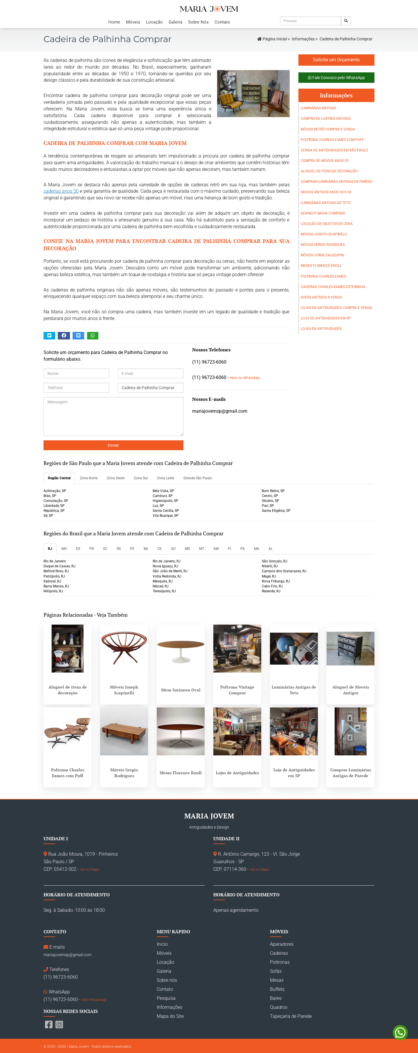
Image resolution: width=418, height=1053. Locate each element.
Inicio (162, 944)
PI (229, 549)
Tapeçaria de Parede (291, 1016)
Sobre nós (167, 980)
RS (119, 549)
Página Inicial (272, 39)
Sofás (276, 971)
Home (114, 22)
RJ (50, 549)
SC (105, 549)
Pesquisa (166, 998)
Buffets (277, 989)
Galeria (175, 22)
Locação (154, 22)
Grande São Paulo (197, 478)
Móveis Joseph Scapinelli (324, 234)
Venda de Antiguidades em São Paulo (334, 150)
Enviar (113, 445)
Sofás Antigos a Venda (321, 297)
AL (271, 549)
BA (146, 549)
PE (132, 549)
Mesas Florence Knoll (321, 266)
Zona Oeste (116, 478)
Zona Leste (165, 478)
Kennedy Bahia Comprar (323, 213)
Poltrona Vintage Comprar (237, 690)
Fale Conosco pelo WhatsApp (336, 77)
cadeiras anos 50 (61, 191)
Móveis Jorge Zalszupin (322, 255)
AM (216, 549)
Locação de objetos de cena (327, 224)
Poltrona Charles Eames (323, 276)
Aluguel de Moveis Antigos (350, 690)
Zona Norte (89, 478)
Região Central (59, 478)
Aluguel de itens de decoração (329, 171)
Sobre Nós (198, 22)
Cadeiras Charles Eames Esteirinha (333, 287)
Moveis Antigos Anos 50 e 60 (326, 192)
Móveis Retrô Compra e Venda (328, 129)
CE (159, 549)
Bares (276, 998)
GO (173, 549)
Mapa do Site (170, 1016)
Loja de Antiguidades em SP (326, 318)
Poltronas (280, 962)
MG (64, 549)
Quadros (278, 1007)
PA (242, 549)
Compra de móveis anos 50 (325, 161)
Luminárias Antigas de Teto (326, 203)
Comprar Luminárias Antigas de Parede (336, 182)
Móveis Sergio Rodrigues (323, 245)
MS (187, 549)
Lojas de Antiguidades (321, 329)
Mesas (277, 980)
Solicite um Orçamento (336, 59)
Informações (303, 39)
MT (201, 549)
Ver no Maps (89, 870)
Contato (222, 22)
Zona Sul (141, 478)
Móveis (133, 22)
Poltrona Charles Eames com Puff (332, 140)
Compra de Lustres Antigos (326, 119)
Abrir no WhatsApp (245, 378)
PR (91, 549)
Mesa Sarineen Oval (181, 690)
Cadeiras (279, 953)
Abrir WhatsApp (94, 1000)
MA (256, 549)
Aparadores (281, 944)
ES (78, 549)
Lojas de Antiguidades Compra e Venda (336, 308)
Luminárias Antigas (318, 108)
